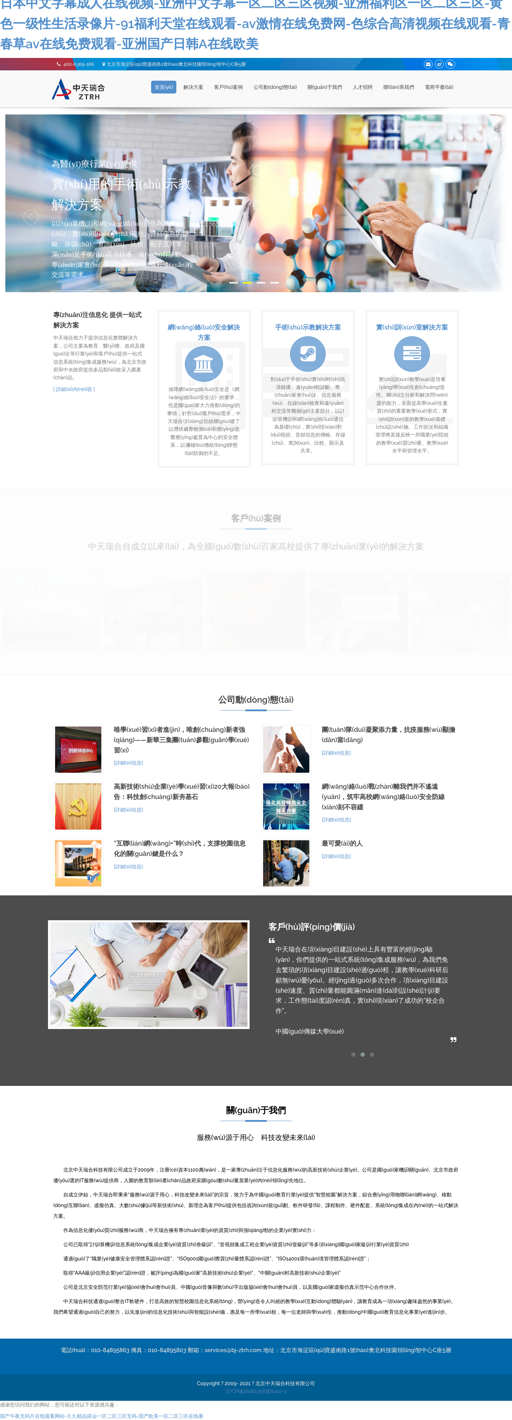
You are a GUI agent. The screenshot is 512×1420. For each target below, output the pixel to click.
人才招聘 (363, 87)
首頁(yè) (164, 87)
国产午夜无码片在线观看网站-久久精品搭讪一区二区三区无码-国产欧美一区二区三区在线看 (101, 1416)
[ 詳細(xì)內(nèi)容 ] (74, 389)
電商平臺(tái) (439, 87)
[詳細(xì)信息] (128, 763)
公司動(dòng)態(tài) (275, 87)
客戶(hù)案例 (228, 87)
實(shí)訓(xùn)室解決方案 (412, 327)
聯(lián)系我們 (398, 87)
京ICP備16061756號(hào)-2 (255, 1391)
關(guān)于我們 (325, 87)
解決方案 (193, 87)
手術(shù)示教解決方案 (308, 327)
